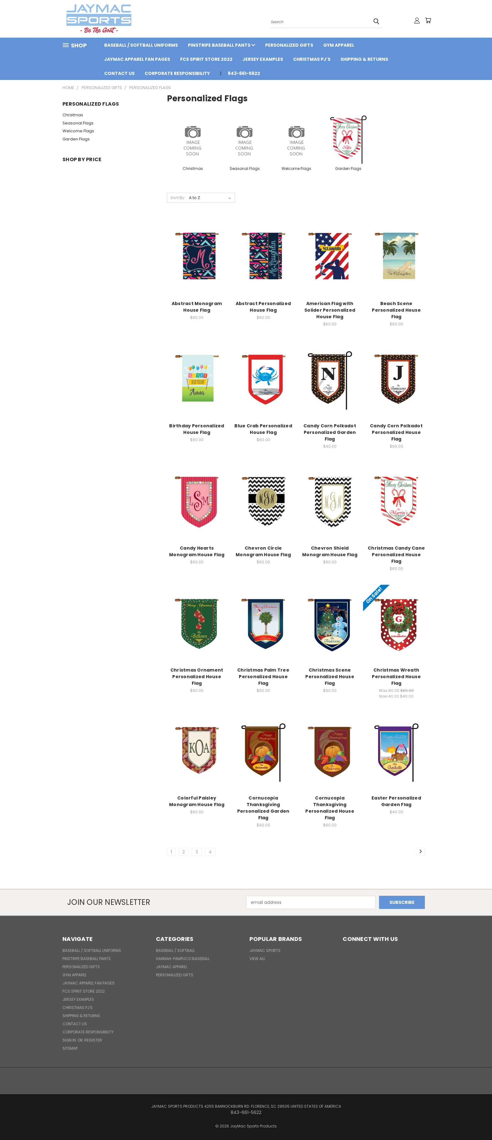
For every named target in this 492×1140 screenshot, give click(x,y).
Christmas (72, 115)
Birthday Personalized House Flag (196, 429)
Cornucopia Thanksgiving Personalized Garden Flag (263, 808)
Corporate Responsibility (177, 73)
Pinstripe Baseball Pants (221, 45)
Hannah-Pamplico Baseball (183, 958)
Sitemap (70, 1048)
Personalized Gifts (289, 45)
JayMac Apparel (171, 966)
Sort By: (177, 198)
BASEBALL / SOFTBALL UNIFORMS (141, 45)
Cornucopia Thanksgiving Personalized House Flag (329, 808)
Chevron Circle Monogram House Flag (263, 551)
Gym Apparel (338, 45)
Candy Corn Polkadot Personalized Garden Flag (329, 432)
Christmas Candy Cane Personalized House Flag (396, 554)
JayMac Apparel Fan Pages (137, 59)
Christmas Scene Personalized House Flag (329, 676)
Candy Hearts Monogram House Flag (196, 551)
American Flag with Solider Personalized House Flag (329, 310)
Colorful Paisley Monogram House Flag (196, 801)
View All (257, 958)
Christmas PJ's (311, 59)
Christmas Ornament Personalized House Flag (196, 676)
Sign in (69, 1040)
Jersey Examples (263, 59)
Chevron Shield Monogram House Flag (329, 551)
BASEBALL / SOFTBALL (175, 950)
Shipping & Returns (364, 59)
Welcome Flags (78, 131)
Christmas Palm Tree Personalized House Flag (263, 676)
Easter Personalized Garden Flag (396, 801)
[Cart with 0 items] (428, 20)
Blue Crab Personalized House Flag (263, 429)
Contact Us (119, 73)
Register (93, 1040)
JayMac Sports (265, 950)
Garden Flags (76, 139)
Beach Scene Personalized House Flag (396, 310)
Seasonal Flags (78, 123)
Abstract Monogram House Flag (197, 306)
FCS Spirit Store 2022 (206, 59)
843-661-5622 (244, 73)
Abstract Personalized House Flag (263, 306)
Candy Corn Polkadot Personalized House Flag (396, 432)
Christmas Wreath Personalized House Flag (396, 676)
